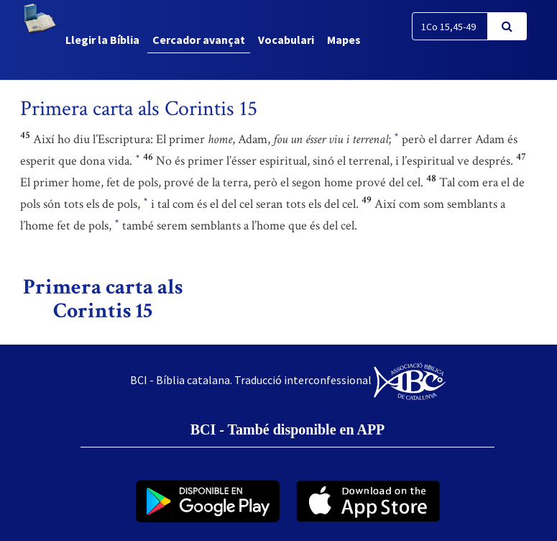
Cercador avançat (198, 39)
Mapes (344, 39)
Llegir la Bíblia (102, 39)
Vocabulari (286, 39)
